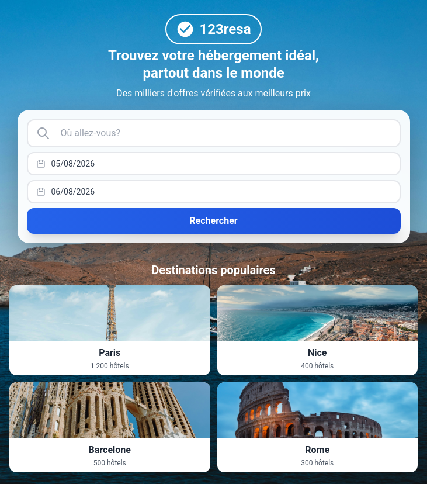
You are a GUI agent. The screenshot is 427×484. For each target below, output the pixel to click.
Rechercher (213, 220)
